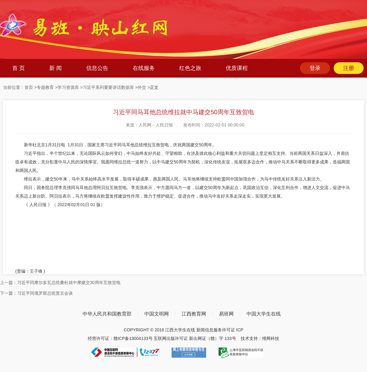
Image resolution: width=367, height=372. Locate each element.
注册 (348, 68)
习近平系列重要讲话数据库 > (110, 87)
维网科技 (270, 338)
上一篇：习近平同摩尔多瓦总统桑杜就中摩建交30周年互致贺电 (60, 282)
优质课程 (237, 68)
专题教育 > (47, 87)
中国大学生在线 (264, 313)
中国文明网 (156, 313)
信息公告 (97, 68)
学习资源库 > (70, 87)
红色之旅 (190, 68)
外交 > (144, 87)
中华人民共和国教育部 (107, 313)
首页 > (30, 87)
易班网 (226, 313)
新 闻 (55, 68)
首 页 (18, 68)
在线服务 (144, 68)
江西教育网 (194, 313)
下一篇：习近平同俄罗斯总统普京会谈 (36, 293)
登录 (315, 68)
